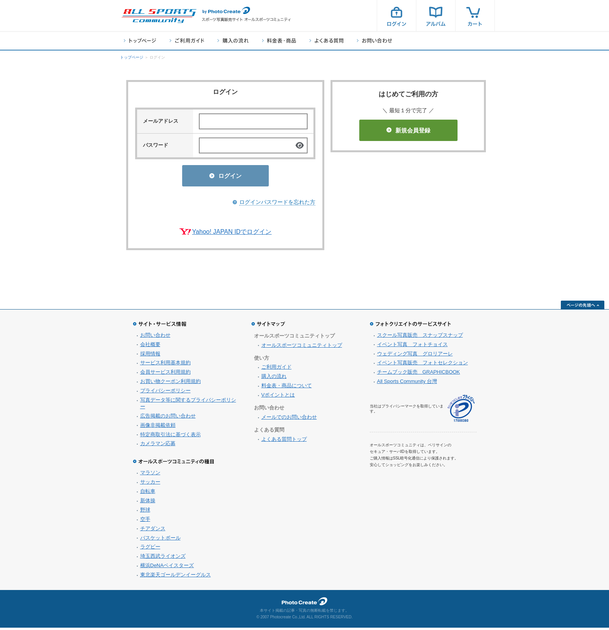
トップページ (140, 40)
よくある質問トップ (284, 441)
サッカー (150, 484)
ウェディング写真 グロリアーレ (415, 356)
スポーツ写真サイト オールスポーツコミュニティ (159, 15)
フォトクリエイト (304, 603)
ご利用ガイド (187, 40)
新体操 (147, 503)
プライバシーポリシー (165, 393)
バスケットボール (160, 540)
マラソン (150, 475)
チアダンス (152, 531)
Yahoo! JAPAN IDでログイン (232, 234)
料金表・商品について (286, 388)
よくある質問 (326, 40)
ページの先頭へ (582, 307)
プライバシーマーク (461, 411)
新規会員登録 (408, 130)
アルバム (435, 15)
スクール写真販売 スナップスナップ (420, 337)
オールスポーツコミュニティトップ (301, 347)
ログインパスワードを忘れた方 (277, 204)
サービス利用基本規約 (165, 365)
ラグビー (150, 549)
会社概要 (150, 347)
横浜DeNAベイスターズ (167, 568)
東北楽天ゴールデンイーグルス (175, 577)
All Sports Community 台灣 (407, 383)
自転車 (147, 493)
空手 (145, 521)
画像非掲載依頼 (158, 427)
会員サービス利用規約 (165, 374)
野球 (145, 512)
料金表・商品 (279, 40)
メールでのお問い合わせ (289, 419)
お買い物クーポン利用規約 (170, 383)
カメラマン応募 (158, 446)
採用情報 (150, 356)
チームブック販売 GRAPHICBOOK (418, 374)
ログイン (396, 15)
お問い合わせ (374, 40)
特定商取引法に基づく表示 (170, 437)
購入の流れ (233, 40)
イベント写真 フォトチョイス (412, 347)
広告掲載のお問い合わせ (168, 418)
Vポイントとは (278, 397)
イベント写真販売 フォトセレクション (422, 365)
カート (475, 15)
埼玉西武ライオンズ (163, 558)
